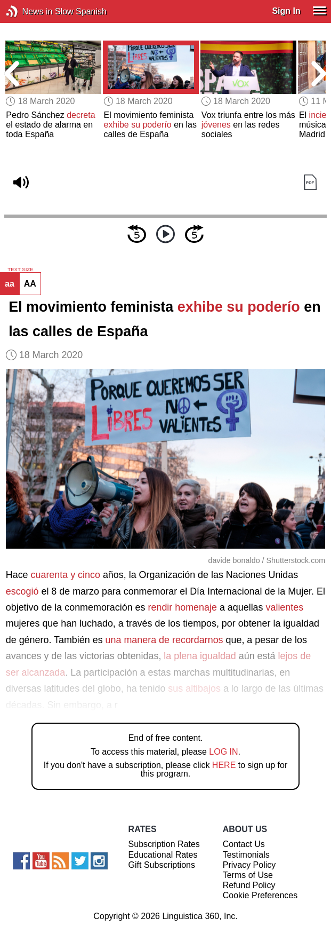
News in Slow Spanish (28, 11)
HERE (224, 765)
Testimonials (246, 854)
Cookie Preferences (260, 895)
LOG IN (223, 751)
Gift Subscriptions (161, 864)
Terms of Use (248, 875)
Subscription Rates (164, 844)
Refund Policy (249, 885)
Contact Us (244, 844)
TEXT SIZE (20, 269)
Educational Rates (163, 854)
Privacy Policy (249, 864)
